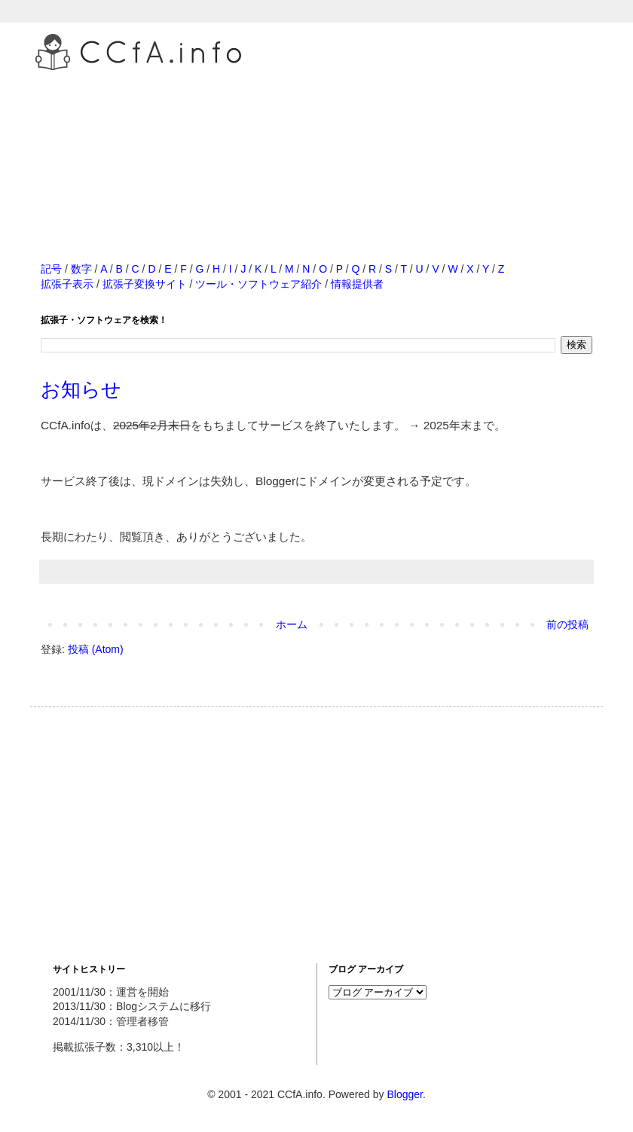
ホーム (291, 624)
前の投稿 (567, 624)
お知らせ (81, 389)
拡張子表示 (67, 284)
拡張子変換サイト (144, 284)
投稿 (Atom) (96, 649)
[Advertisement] (316, 150)
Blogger (404, 1094)
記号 (51, 269)
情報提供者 (357, 284)
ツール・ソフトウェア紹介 (258, 284)
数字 (81, 269)
